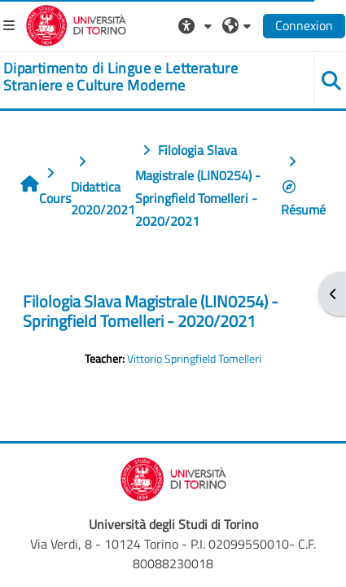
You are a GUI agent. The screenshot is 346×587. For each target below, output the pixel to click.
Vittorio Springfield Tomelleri (194, 359)
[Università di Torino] (76, 23)
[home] (144, 77)
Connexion (304, 25)
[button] (197, 25)
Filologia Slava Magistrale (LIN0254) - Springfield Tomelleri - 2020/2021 (150, 311)
